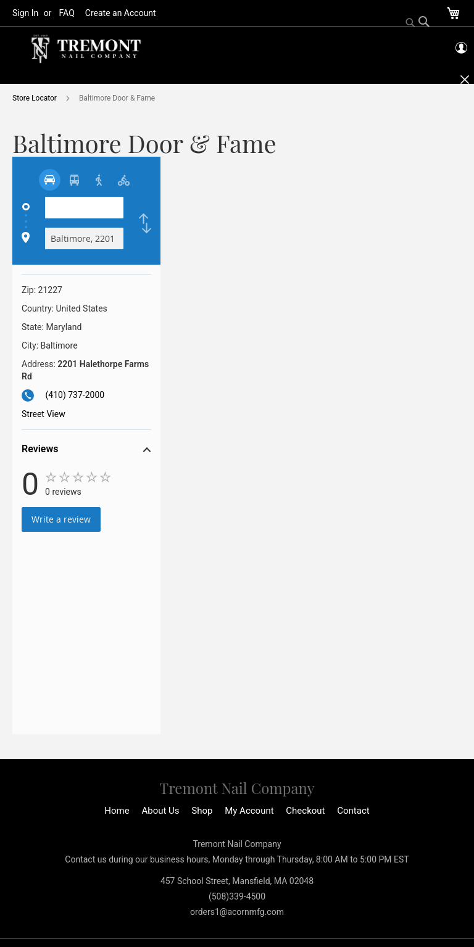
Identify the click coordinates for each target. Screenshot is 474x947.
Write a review (61, 519)
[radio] (49, 180)
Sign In (25, 13)
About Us (160, 810)
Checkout (305, 810)
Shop (201, 810)
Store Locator (35, 98)
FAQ (67, 13)
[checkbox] (145, 223)
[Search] (417, 23)
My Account (249, 810)
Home (116, 810)
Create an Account (120, 13)
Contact (353, 810)
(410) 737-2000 (74, 395)
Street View (43, 414)
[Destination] (84, 238)
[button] (86, 451)
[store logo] (86, 49)
